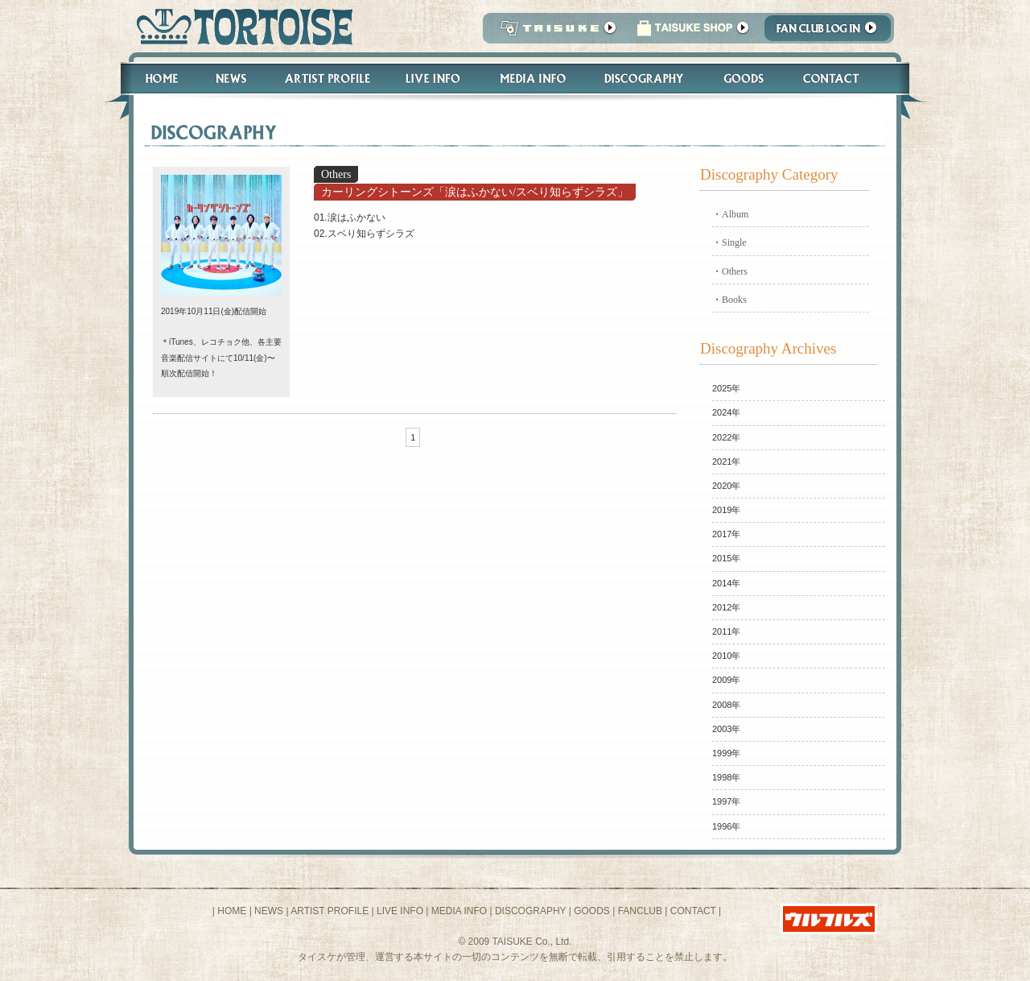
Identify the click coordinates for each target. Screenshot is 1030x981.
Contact (839, 78)
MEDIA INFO (459, 911)
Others (735, 271)
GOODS (592, 911)
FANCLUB (640, 911)
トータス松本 (239, 26)
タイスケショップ (693, 32)
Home (154, 78)
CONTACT (693, 911)
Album (735, 214)
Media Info (533, 78)
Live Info (433, 78)
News (230, 78)
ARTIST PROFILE (329, 911)
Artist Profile (326, 78)
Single (734, 242)
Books (734, 299)
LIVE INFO (400, 911)
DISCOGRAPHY (530, 911)
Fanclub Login (832, 32)
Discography (644, 78)
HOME (231, 911)
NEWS (268, 911)
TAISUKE (554, 32)
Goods (745, 78)
